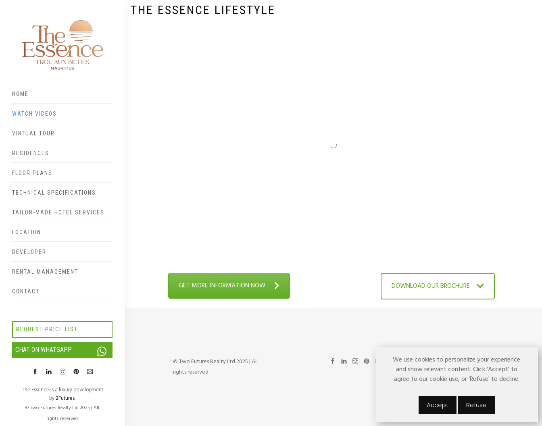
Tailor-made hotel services (58, 212)
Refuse (476, 405)
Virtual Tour (33, 133)
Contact (26, 291)
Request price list (47, 329)
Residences (30, 153)
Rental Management (45, 271)
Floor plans (32, 173)
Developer (29, 252)
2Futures (65, 398)
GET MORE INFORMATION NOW (229, 286)
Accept (437, 405)
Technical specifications (54, 192)
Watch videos (34, 113)
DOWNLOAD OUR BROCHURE (438, 286)
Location (26, 232)
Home (20, 94)
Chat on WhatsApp (64, 350)
